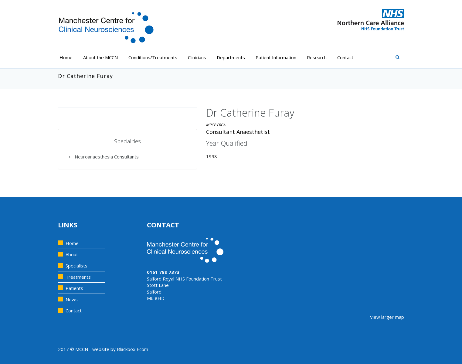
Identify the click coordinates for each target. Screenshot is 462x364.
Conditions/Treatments (152, 57)
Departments (231, 57)
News (72, 299)
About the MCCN (100, 57)
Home (66, 57)
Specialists (76, 266)
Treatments (78, 277)
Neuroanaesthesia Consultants (104, 157)
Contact (345, 57)
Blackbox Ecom (132, 349)
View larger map (387, 317)
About (72, 254)
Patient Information (276, 57)
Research (317, 57)
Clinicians (197, 57)
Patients (74, 288)
